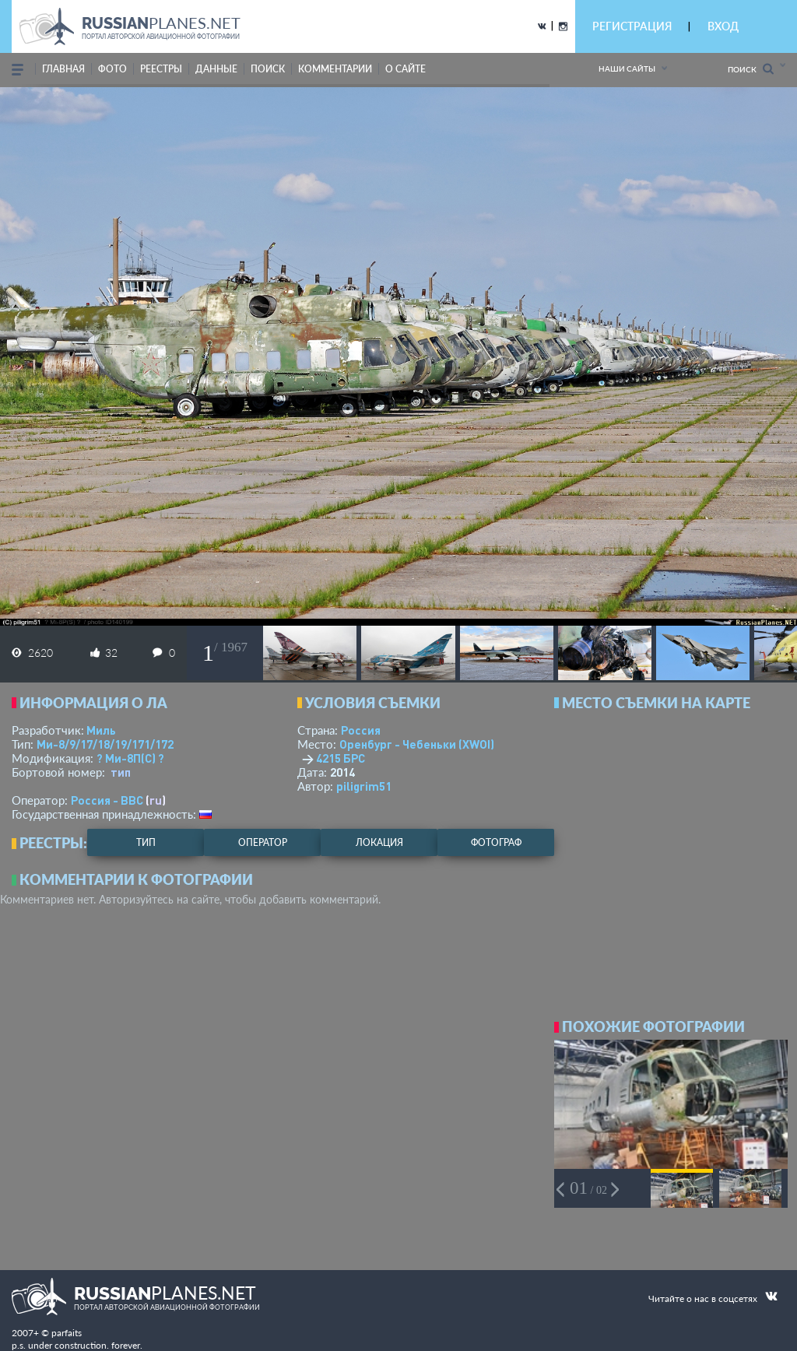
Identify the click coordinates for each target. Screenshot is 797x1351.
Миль (101, 730)
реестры (161, 69)
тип (121, 772)
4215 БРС (340, 758)
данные (216, 69)
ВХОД (723, 26)
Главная (63, 69)
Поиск (751, 69)
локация (379, 842)
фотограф (496, 842)
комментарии (335, 69)
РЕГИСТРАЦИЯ (632, 26)
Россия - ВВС (107, 800)
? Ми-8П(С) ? (130, 758)
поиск (268, 69)
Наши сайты (627, 68)
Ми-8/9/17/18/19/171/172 (105, 744)
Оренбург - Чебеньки (416, 744)
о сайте (405, 69)
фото (112, 69)
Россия (361, 730)
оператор (262, 842)
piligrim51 (363, 786)
